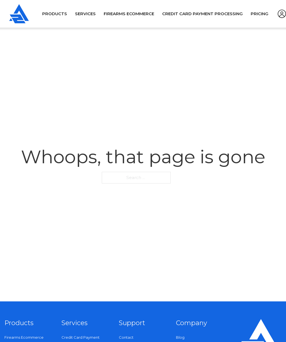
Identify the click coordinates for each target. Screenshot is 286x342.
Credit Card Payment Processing (202, 13)
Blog (180, 337)
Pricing (259, 13)
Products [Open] (54, 13)
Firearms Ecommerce (129, 13)
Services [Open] (85, 13)
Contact (126, 337)
